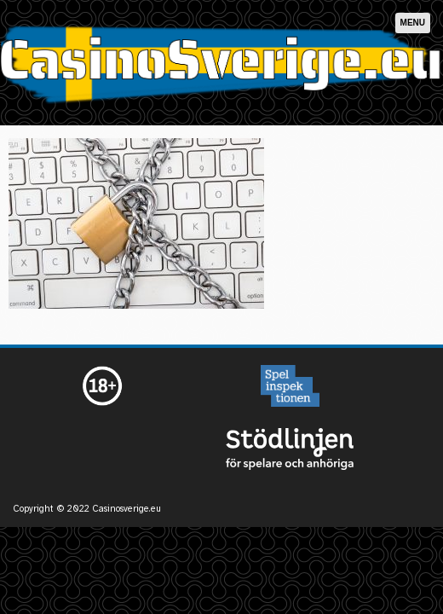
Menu (412, 22)
